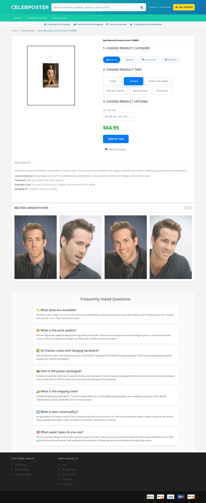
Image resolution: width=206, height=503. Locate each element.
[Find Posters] (94, 7)
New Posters (60, 18)
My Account (20, 464)
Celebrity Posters (37, 18)
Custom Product (22, 474)
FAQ (64, 464)
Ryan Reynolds (27, 30)
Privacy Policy (68, 474)
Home (15, 30)
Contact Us (67, 484)
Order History (21, 469)
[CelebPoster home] (30, 7)
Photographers (69, 469)
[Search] (141, 7)
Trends (18, 18)
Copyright (66, 479)
